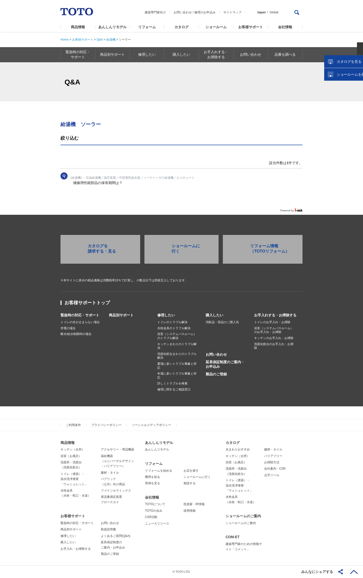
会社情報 (285, 27)
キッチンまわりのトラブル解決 (177, 346)
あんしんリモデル (112, 27)
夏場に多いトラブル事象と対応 (177, 366)
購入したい (214, 315)
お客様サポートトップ (87, 302)
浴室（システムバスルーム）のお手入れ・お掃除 (273, 330)
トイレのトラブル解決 (172, 322)
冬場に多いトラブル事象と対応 (177, 375)
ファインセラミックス (116, 490)
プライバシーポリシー (106, 425)
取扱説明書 (108, 529)
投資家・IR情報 (194, 504)
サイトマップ (232, 12)
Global (273, 12)
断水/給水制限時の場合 (76, 334)
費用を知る (152, 477)
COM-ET (232, 537)
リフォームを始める (158, 470)
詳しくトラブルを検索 (172, 383)
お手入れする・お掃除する (275, 315)
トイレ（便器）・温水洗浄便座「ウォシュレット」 (74, 479)
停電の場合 (68, 328)
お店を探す (191, 470)
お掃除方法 (271, 462)
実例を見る (152, 483)
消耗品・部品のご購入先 (222, 322)
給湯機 (110, 39)
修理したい (166, 315)
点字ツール (271, 475)
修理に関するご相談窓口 (174, 389)
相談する (190, 483)
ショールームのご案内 (243, 516)
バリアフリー (273, 456)
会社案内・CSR (275, 468)
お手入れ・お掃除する (75, 549)
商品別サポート (121, 315)
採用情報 (190, 510)
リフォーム (147, 27)
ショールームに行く (197, 477)
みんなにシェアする (317, 572)
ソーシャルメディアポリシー (151, 425)
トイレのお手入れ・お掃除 (272, 322)
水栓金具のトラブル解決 (174, 328)
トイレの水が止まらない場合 (80, 322)
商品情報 (78, 27)
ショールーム (216, 27)
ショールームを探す (346, 108)
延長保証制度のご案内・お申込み (225, 364)
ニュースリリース (157, 523)
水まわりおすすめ (238, 449)
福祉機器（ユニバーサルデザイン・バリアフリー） (117, 461)
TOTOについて (155, 504)
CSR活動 (151, 517)
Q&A (100, 39)
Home (64, 39)
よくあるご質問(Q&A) (115, 536)
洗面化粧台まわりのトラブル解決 (177, 356)
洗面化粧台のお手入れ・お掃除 (273, 346)
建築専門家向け (155, 12)
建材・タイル (110, 472)
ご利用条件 (73, 425)
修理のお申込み (205, 12)
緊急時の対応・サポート (79, 315)
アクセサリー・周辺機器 (117, 449)
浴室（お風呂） (71, 456)
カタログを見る (342, 95)
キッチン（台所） (72, 449)
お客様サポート (250, 27)
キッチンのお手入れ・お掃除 (273, 338)
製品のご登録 (216, 374)
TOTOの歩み (153, 510)
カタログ (181, 27)
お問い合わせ (183, 12)
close (356, 82)
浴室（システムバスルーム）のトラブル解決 (177, 336)
